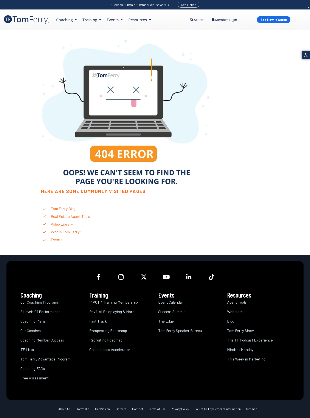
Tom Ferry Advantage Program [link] (45, 359)
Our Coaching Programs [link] (39, 302)
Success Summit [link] (171, 311)
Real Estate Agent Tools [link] (70, 216)
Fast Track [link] (98, 321)
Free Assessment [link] (34, 378)
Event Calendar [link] (170, 302)
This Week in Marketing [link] (246, 359)
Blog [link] (230, 321)
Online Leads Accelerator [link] (109, 349)
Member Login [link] (224, 19)
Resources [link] (138, 19)
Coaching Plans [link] (32, 321)
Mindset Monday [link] (240, 349)
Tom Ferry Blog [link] (63, 208)
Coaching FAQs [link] (32, 368)
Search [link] (197, 19)
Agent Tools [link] (236, 302)
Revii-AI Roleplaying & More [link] (111, 311)
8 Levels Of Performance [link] (40, 311)
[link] (306, 55)
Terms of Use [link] (157, 409)
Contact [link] (137, 409)
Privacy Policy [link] (180, 409)
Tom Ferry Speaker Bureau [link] (180, 330)
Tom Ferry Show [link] (240, 330)
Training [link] (90, 19)
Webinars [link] (235, 311)
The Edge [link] (166, 321)
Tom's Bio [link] (83, 409)
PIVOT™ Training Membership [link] (113, 302)
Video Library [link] (62, 224)
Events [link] (113, 19)
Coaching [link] (65, 19)
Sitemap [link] (251, 409)
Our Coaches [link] (30, 330)
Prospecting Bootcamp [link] (108, 330)
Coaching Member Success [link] (42, 340)
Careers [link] (121, 409)
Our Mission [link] (102, 409)
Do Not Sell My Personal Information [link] (217, 409)
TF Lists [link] (27, 349)
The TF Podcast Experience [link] (250, 340)
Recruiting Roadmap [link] (105, 340)
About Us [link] (64, 409)
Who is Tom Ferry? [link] (66, 231)
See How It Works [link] (273, 20)
